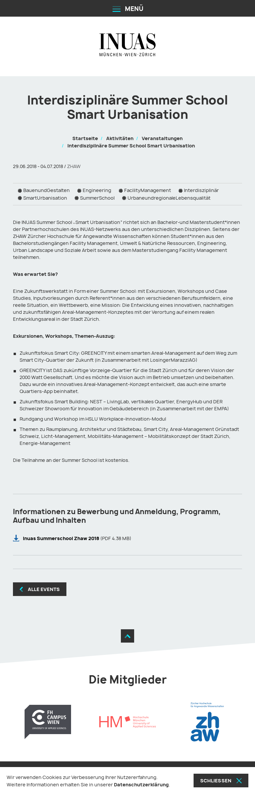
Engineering (97, 190)
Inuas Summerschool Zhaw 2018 (61, 538)
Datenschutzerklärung (141, 784)
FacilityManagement (147, 190)
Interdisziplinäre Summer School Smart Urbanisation (131, 145)
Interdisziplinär (201, 190)
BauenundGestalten (46, 190)
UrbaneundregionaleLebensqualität (169, 198)
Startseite (85, 138)
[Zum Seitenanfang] (127, 636)
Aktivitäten (119, 138)
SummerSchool (97, 198)
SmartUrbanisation (45, 198)
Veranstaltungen (162, 138)
